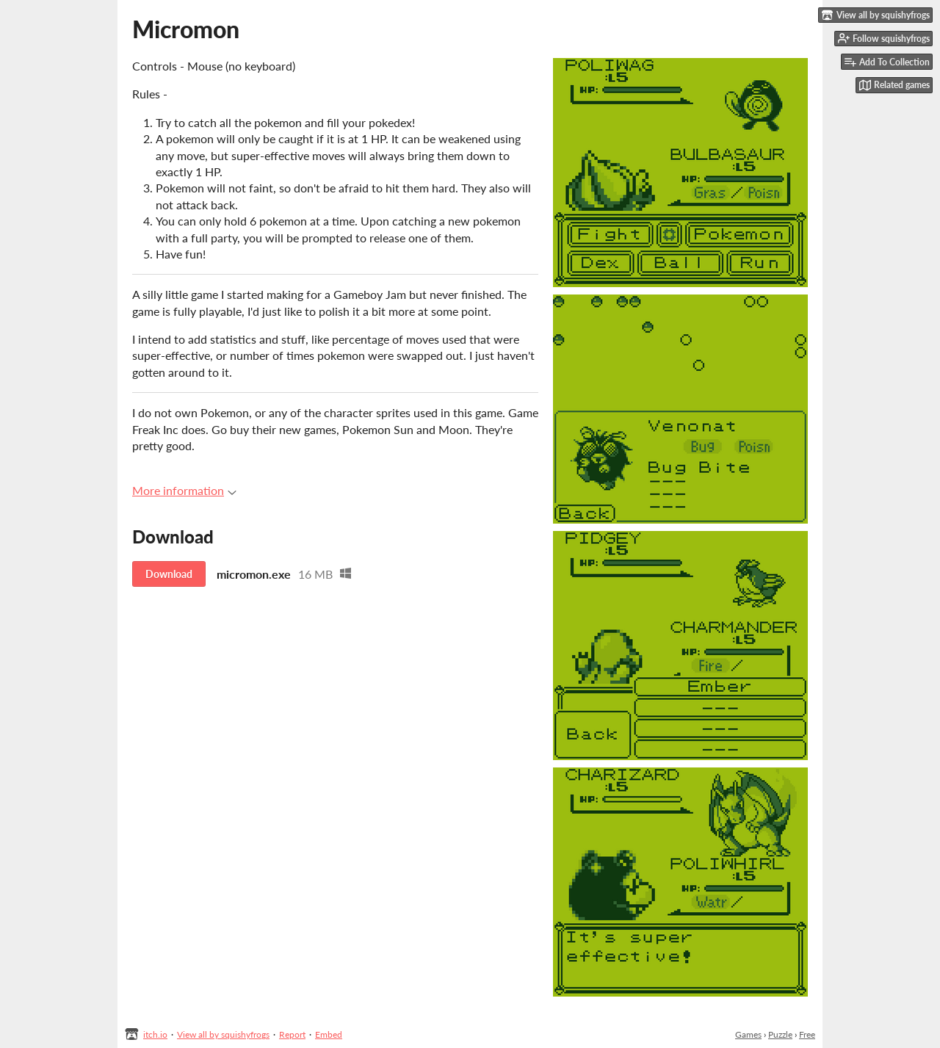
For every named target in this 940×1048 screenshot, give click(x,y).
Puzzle (780, 1034)
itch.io (155, 1034)
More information (184, 490)
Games (748, 1034)
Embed (328, 1034)
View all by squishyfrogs (223, 1034)
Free (807, 1034)
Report (292, 1034)
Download (168, 574)
